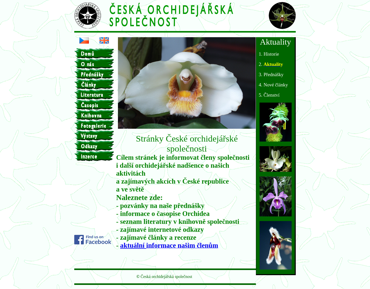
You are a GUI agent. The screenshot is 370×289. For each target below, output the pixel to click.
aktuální (133, 245)
